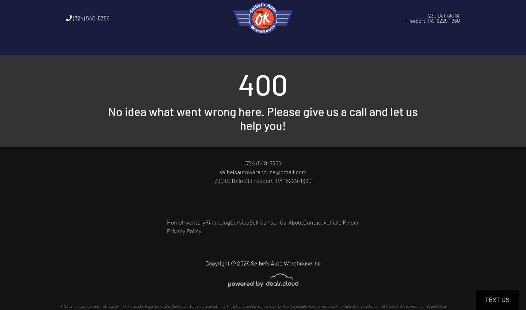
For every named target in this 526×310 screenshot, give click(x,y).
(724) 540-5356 (88, 18)
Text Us (497, 300)
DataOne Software (172, 307)
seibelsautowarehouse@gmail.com (262, 171)
